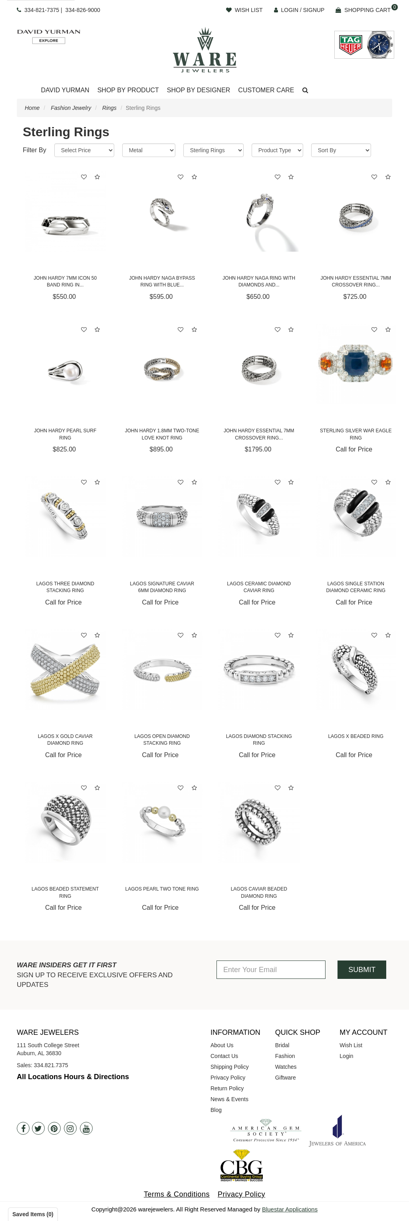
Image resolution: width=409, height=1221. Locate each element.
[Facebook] (23, 1128)
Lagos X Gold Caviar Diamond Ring (65, 740)
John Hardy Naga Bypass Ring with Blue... (162, 281)
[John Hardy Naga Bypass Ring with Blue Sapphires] (162, 211)
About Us (222, 1045)
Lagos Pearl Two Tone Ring (162, 889)
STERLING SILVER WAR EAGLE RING (355, 434)
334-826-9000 (83, 10)
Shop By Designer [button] (198, 90)
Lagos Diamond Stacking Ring (259, 740)
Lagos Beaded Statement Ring (65, 892)
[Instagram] (70, 1128)
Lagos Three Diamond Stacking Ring (65, 587)
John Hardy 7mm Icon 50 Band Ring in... (65, 281)
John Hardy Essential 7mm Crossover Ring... (355, 281)
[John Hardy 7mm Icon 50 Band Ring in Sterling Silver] (65, 211)
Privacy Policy (227, 1077)
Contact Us (224, 1056)
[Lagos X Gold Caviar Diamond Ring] (65, 669)
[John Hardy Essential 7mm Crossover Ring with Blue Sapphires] (356, 211)
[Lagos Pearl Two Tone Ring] (162, 822)
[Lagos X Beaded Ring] (356, 669)
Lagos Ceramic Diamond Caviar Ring (259, 587)
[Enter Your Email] (271, 969)
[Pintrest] (54, 1128)
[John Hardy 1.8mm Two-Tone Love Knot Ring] (162, 364)
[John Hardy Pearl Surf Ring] (65, 364)
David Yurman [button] (65, 90)
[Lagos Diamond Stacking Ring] (259, 669)
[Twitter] (38, 1128)
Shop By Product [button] (128, 90)
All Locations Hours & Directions (73, 1077)
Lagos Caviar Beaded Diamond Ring (259, 892)
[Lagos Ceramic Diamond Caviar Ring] (259, 516)
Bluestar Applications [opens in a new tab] (290, 1209)
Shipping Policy (229, 1067)
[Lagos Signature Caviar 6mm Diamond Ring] (162, 516)
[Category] (213, 150)
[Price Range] (84, 150)
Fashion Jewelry (71, 108)
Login (346, 1056)
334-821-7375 (41, 10)
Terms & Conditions (177, 1194)
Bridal (282, 1045)
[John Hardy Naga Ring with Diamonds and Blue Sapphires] (259, 211)
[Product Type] (277, 150)
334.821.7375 (51, 1065)
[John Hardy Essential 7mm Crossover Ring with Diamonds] (259, 364)
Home (32, 108)
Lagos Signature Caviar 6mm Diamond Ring (162, 587)
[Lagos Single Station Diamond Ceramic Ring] (356, 516)
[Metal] (148, 150)
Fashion (285, 1056)
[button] (305, 90)
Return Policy (227, 1088)
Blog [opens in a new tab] (216, 1110)
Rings (109, 108)
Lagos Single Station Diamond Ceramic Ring (355, 587)
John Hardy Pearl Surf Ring (65, 434)
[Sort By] (341, 150)
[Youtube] (86, 1128)
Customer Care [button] (266, 90)
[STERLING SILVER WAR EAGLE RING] (356, 364)
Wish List (351, 1045)
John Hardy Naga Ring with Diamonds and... (258, 281)
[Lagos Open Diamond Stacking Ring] (162, 669)
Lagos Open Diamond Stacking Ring (162, 740)
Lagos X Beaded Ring (355, 736)
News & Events (229, 1099)
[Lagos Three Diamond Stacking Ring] (65, 516)
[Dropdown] (65, 90)
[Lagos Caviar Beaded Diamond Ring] (259, 822)
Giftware (285, 1077)
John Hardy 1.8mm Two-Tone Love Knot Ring (162, 434)
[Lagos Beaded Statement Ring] (65, 822)
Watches (286, 1067)
